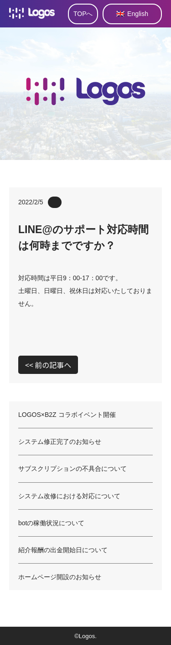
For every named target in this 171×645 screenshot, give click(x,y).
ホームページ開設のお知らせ (59, 577)
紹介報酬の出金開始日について (63, 550)
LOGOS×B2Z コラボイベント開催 (67, 414)
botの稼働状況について (51, 523)
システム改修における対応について (69, 496)
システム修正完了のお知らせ (59, 441)
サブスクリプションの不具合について (72, 468)
